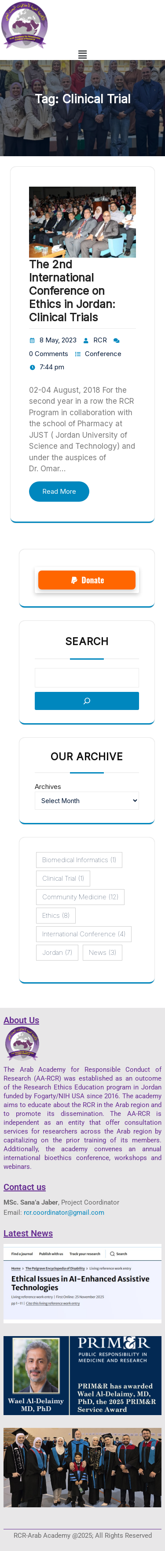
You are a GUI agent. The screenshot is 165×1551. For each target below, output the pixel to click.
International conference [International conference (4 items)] (83, 934)
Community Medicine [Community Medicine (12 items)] (80, 897)
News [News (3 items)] (102, 952)
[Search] (87, 701)
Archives (48, 786)
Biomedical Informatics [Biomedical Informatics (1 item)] (79, 860)
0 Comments (48, 353)
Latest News (28, 1233)
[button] (83, 55)
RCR (100, 340)
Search (87, 641)
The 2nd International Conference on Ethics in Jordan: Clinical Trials (72, 291)
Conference (103, 353)
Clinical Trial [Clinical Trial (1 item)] (63, 878)
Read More (59, 491)
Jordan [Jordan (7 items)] (57, 952)
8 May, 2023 (58, 340)
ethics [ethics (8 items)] (56, 915)
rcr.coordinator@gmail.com (64, 1213)
